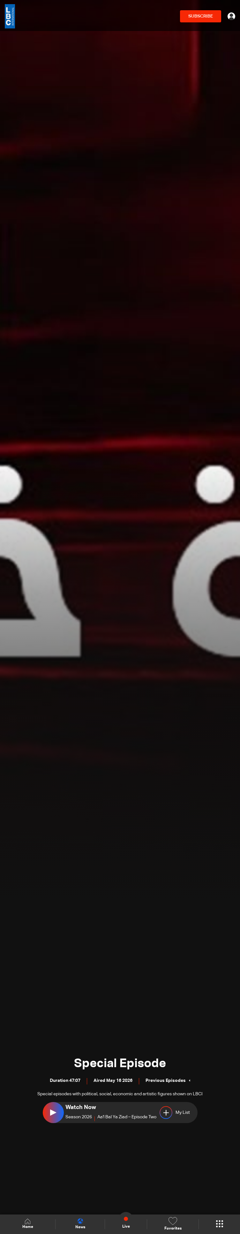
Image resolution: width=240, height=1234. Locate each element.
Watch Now (80, 1107)
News (80, 1223)
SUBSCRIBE (200, 16)
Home (27, 1224)
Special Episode (120, 1064)
